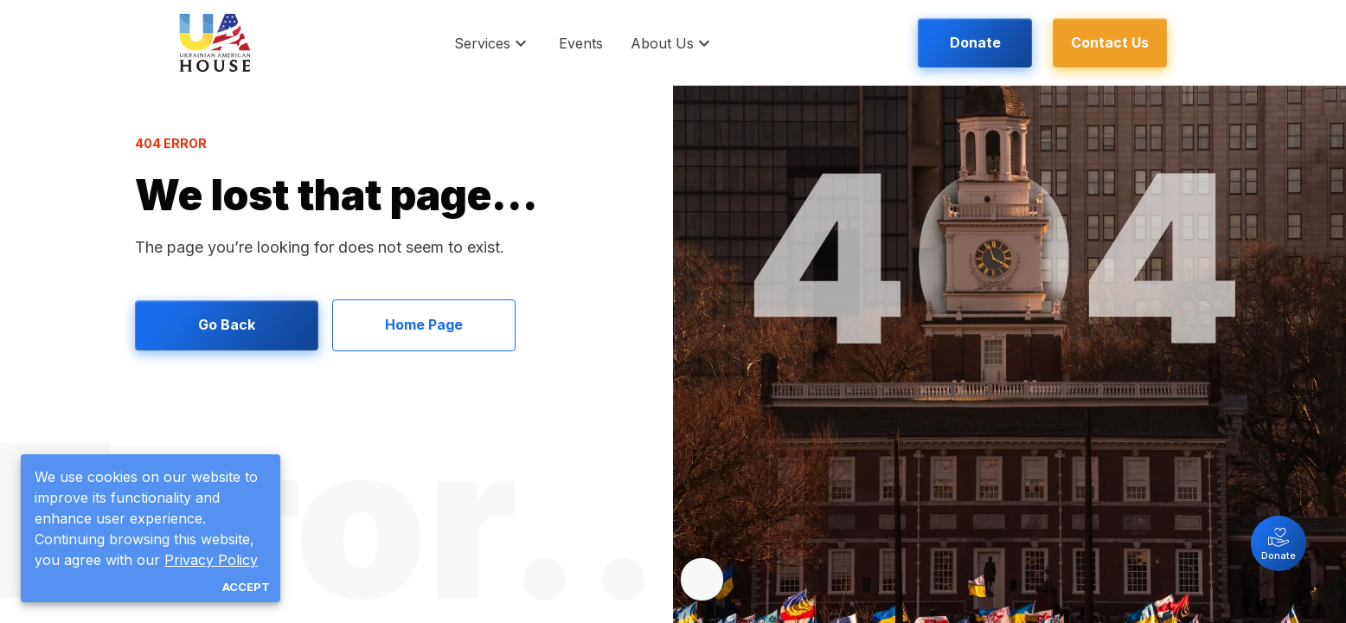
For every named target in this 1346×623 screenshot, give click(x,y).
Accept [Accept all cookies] (246, 587)
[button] (492, 43)
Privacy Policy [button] (211, 559)
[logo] (215, 43)
